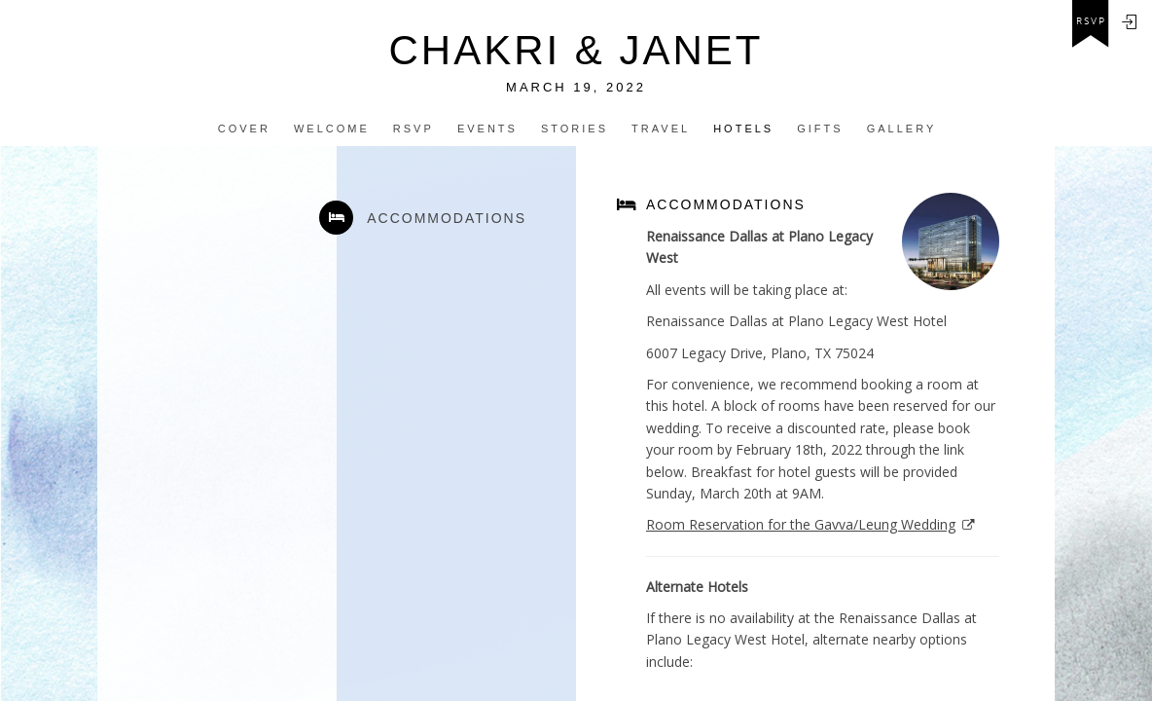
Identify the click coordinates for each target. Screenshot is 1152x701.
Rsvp (413, 128)
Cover (244, 128)
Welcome (332, 128)
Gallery (902, 128)
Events (487, 128)
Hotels (743, 128)
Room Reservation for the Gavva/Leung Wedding (800, 524)
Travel (660, 128)
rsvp (1091, 21)
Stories (574, 128)
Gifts (820, 128)
